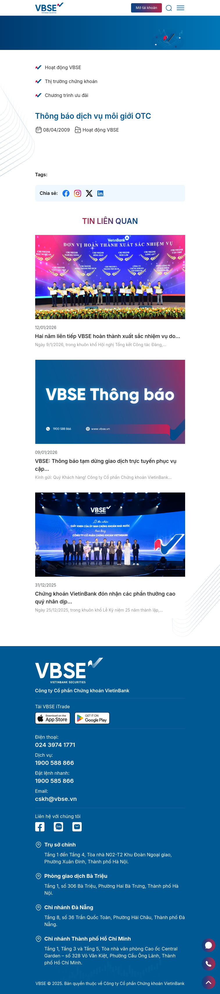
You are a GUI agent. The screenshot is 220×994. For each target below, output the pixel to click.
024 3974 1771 (55, 744)
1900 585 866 (54, 780)
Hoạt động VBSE (63, 67)
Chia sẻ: (49, 193)
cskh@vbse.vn (56, 798)
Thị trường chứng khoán (71, 81)
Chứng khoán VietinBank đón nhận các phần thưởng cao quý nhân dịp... (105, 598)
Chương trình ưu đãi (66, 95)
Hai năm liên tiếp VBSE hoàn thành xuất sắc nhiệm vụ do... (107, 336)
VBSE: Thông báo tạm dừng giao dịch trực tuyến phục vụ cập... (106, 465)
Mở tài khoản (146, 8)
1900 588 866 (54, 762)
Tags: (41, 174)
